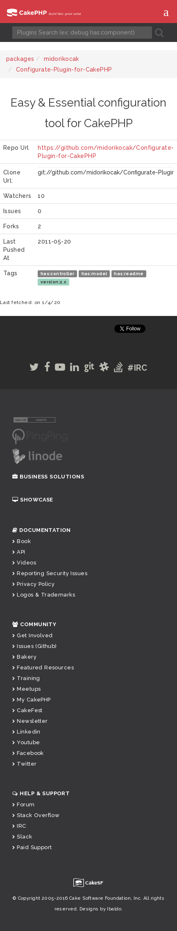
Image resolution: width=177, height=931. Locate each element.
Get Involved (32, 635)
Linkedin (26, 732)
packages (20, 59)
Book (21, 541)
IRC (19, 826)
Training (26, 678)
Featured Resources (43, 667)
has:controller (58, 273)
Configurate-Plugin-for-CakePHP (64, 69)
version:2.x (54, 281)
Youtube (26, 742)
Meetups (26, 689)
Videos (24, 563)
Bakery (24, 657)
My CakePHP (31, 700)
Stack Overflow (35, 815)
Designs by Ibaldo (100, 909)
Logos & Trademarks (43, 595)
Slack (22, 836)
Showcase (32, 500)
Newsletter (30, 721)
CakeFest (27, 710)
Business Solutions (48, 477)
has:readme (128, 273)
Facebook (28, 753)
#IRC (137, 368)
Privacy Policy (33, 584)
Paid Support (32, 847)
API (18, 552)
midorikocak (61, 59)
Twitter (24, 764)
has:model (94, 273)
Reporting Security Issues (49, 573)
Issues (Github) (34, 646)
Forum (23, 804)
